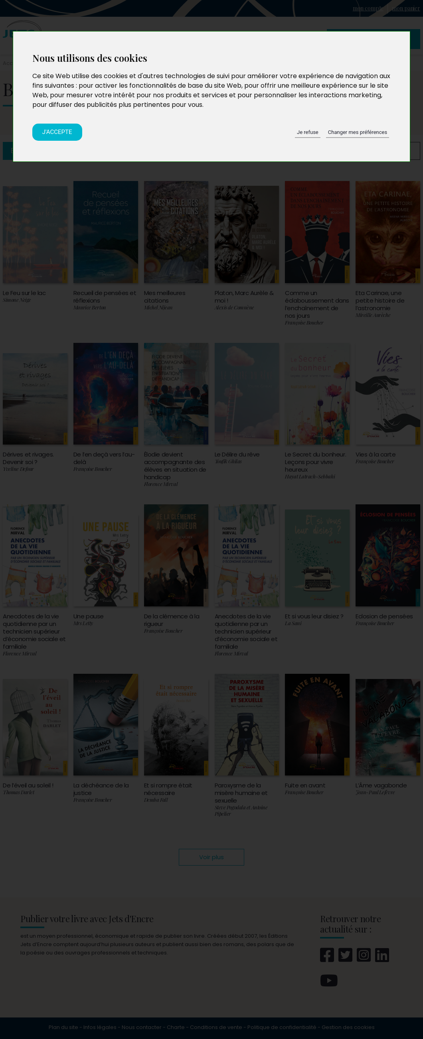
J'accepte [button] (57, 132)
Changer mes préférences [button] (357, 132)
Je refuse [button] (307, 132)
